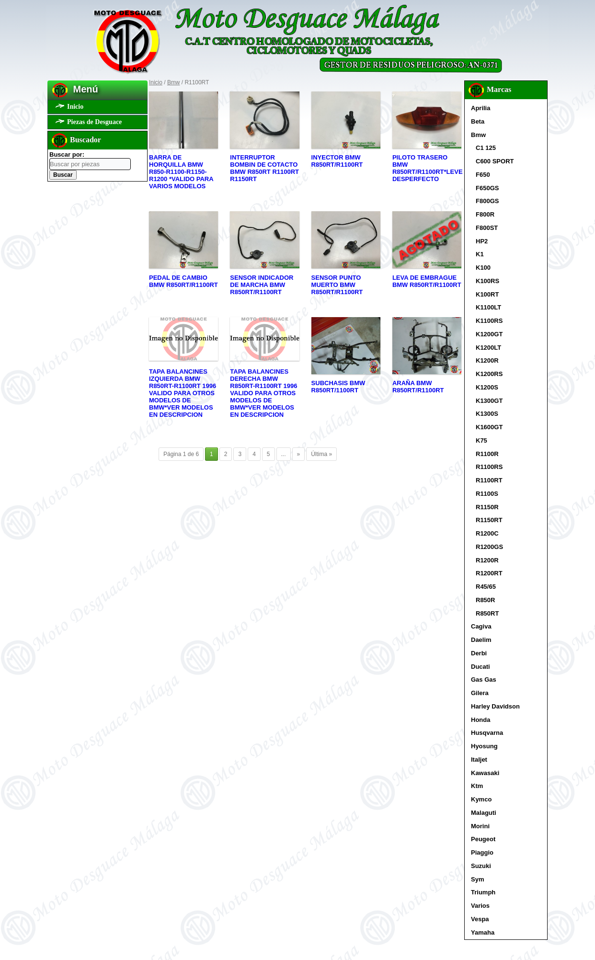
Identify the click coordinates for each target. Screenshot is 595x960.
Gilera (480, 693)
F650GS (487, 188)
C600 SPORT (495, 161)
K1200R (487, 360)
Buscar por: (66, 154)
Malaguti (483, 812)
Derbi (479, 653)
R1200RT (489, 573)
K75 (481, 440)
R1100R (487, 453)
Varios (480, 905)
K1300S (487, 413)
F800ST (487, 227)
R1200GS (489, 546)
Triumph (483, 892)
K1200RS (489, 373)
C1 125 (486, 147)
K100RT (487, 294)
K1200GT (489, 334)
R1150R (487, 507)
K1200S (487, 387)
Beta (477, 121)
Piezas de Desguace (94, 122)
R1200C (487, 533)
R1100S (487, 493)
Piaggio (482, 852)
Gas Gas (483, 679)
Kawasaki (485, 773)
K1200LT (488, 347)
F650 (483, 174)
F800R (485, 214)
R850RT (487, 613)
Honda (480, 719)
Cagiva (481, 626)
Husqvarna (487, 732)
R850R (485, 600)
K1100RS (489, 320)
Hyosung (484, 746)
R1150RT (489, 520)
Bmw (173, 82)
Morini (480, 826)
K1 (480, 254)
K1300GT (489, 400)
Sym (477, 879)
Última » (321, 454)
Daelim (481, 639)
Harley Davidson (495, 706)
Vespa (480, 919)
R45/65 (486, 586)
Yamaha (482, 932)
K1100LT (488, 307)
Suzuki (481, 865)
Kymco (481, 799)
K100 (483, 267)
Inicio (75, 106)
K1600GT (489, 427)
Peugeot (483, 839)
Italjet (479, 759)
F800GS (487, 201)
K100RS (487, 281)
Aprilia (480, 108)
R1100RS (489, 466)
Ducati (480, 666)
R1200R (487, 560)
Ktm (477, 785)
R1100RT (489, 480)
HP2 (482, 241)
